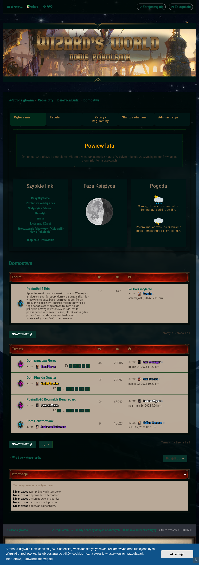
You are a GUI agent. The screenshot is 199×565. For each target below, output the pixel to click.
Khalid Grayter (50, 383)
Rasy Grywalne (40, 198)
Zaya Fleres (48, 366)
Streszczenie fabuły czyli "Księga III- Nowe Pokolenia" (40, 230)
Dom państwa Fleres (41, 360)
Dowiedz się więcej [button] (39, 559)
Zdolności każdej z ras (40, 203)
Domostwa (20, 263)
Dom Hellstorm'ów (39, 421)
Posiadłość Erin (38, 288)
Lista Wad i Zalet (40, 223)
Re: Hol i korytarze (140, 288)
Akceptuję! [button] (177, 554)
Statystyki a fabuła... (40, 208)
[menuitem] (47, 6)
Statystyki (40, 213)
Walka (40, 218)
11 (87, 388)
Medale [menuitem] (32, 6)
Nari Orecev (150, 378)
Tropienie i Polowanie (40, 240)
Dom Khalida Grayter (41, 377)
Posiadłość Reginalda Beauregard (51, 399)
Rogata (147, 293)
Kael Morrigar (152, 361)
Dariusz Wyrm (49, 405)
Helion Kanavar (152, 422)
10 (81, 388)
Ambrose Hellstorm (53, 426)
